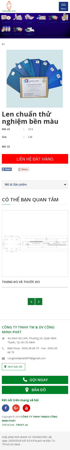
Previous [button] (31, 301)
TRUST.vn (22, 424)
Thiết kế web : (8, 424)
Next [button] (38, 301)
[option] (35, 25)
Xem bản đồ (15, 366)
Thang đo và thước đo (21, 282)
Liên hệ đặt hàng (35, 159)
